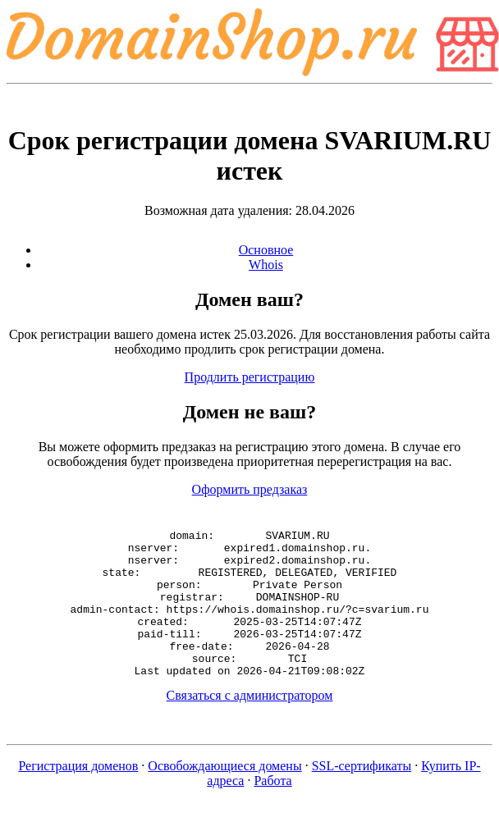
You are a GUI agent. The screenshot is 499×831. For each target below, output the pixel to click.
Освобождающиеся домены (224, 795)
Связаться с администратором (250, 725)
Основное (266, 250)
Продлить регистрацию (250, 377)
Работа (272, 810)
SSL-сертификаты (362, 795)
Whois (266, 265)
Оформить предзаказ (250, 489)
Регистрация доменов (78, 795)
